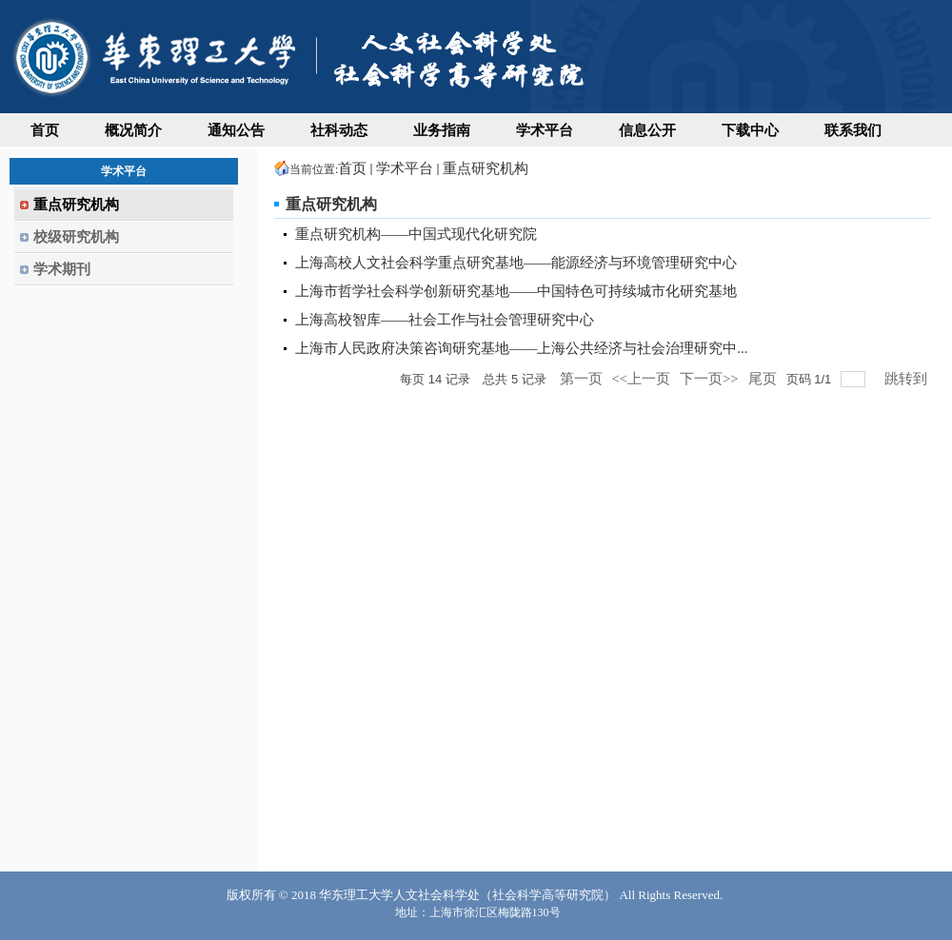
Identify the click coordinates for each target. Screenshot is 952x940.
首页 (352, 168)
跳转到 (907, 378)
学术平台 (404, 168)
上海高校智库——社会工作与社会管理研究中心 (444, 319)
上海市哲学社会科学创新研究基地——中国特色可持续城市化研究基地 (516, 291)
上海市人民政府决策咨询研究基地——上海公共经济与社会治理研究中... (521, 348)
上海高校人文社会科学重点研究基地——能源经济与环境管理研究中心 (516, 262)
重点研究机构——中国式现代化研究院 (416, 234)
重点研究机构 (485, 168)
